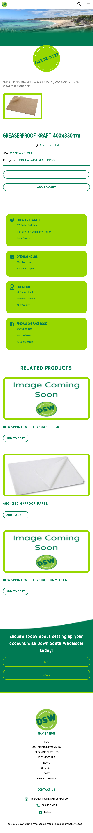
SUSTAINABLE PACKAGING (46, 746)
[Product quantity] (46, 174)
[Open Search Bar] (79, 4)
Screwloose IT (76, 823)
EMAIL (46, 662)
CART (47, 773)
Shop (6, 82)
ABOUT (46, 741)
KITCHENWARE (46, 757)
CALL (46, 674)
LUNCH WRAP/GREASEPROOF (36, 160)
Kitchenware (22, 82)
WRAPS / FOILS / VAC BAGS (51, 82)
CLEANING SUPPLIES (47, 752)
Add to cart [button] (15, 438)
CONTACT (46, 768)
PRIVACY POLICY (46, 778)
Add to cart (46, 187)
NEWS (46, 762)
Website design (55, 823)
